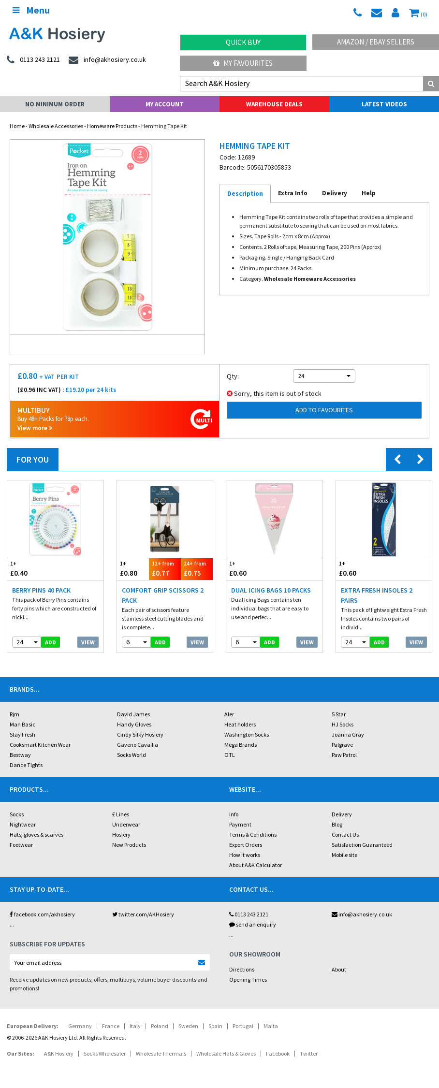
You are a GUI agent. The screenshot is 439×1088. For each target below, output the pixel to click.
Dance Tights (26, 765)
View (88, 642)
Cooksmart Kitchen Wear (40, 744)
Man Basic (22, 724)
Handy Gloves (134, 724)
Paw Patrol (344, 754)
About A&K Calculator (255, 865)
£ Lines (120, 814)
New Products (129, 844)
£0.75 (197, 569)
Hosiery (121, 834)
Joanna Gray (348, 734)
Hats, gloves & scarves (36, 834)
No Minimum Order (55, 104)
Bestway (20, 754)
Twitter (309, 1053)
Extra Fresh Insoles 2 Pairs (376, 595)
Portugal (243, 1026)
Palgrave (342, 744)
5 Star (339, 714)
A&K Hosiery (58, 1053)
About (339, 969)
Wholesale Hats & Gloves (226, 1053)
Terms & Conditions (253, 834)
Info (233, 814)
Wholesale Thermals (161, 1053)
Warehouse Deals (274, 104)
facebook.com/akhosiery (42, 914)
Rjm (14, 714)
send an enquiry (252, 924)
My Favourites (243, 63)
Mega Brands (240, 744)
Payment (240, 824)
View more (34, 428)
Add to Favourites (324, 410)
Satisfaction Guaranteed (362, 844)
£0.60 (250, 569)
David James (133, 714)
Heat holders (240, 724)
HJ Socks (342, 724)
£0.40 (31, 569)
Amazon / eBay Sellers (375, 41)
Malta (270, 1026)
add (50, 642)
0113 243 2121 (248, 914)
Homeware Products (112, 126)
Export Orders (245, 844)
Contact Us (345, 834)
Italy (135, 1026)
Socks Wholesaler (105, 1053)
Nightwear (23, 824)
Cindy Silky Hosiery (140, 734)
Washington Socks (246, 734)
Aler (229, 714)
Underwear (126, 824)
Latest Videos (384, 104)
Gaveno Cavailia (137, 744)
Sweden (188, 1026)
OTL (229, 754)
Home (17, 126)
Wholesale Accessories (56, 126)
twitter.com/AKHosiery (143, 914)
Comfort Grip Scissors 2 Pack (163, 595)
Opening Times (248, 979)
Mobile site (344, 854)
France (110, 1026)
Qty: (233, 376)
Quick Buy (243, 42)
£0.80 (133, 569)
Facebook (278, 1053)
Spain (215, 1026)
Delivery (342, 814)
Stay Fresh (22, 734)
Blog (337, 824)
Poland (159, 1026)
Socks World (131, 754)
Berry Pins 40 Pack (41, 590)
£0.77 (165, 569)
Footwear (21, 844)
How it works (244, 854)
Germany (80, 1026)
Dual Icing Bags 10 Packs (271, 590)
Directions (241, 969)
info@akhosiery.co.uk (362, 914)
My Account (165, 104)
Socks (17, 814)
